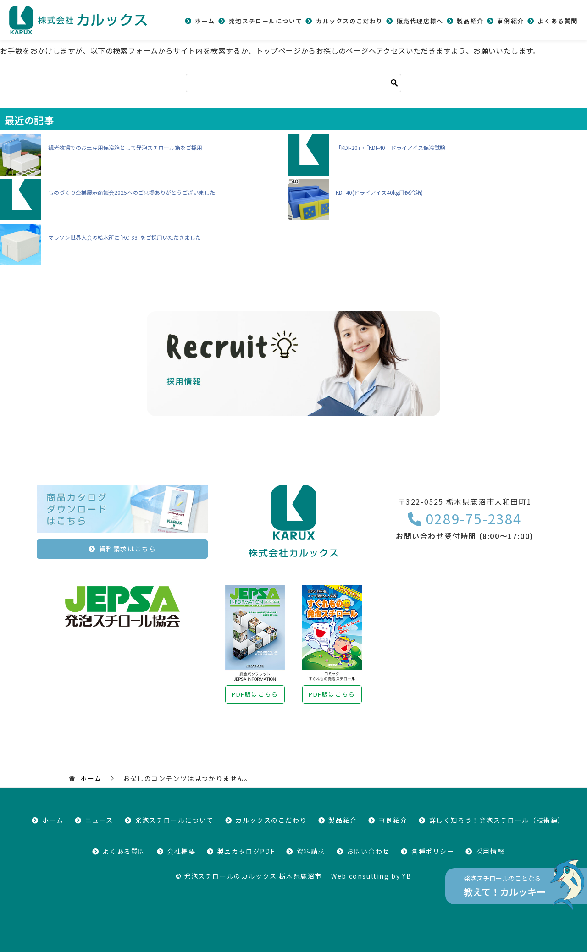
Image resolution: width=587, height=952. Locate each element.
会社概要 (181, 851)
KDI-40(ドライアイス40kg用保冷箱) (379, 192)
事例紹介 (510, 21)
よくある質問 (557, 21)
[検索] (293, 83)
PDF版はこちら (255, 694)
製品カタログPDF (246, 851)
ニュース (99, 820)
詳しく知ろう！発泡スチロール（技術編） (497, 820)
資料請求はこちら (127, 548)
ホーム (205, 21)
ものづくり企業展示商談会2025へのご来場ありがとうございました (131, 192)
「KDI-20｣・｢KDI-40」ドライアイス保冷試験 (390, 147)
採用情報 (490, 851)
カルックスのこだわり (349, 21)
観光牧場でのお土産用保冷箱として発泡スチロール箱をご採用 (125, 147)
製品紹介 (470, 21)
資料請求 (311, 851)
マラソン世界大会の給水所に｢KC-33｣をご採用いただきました (124, 237)
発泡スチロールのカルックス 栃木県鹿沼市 (253, 875)
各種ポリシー (432, 851)
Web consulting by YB (371, 875)
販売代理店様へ (420, 21)
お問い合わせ (368, 851)
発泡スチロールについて (266, 21)
